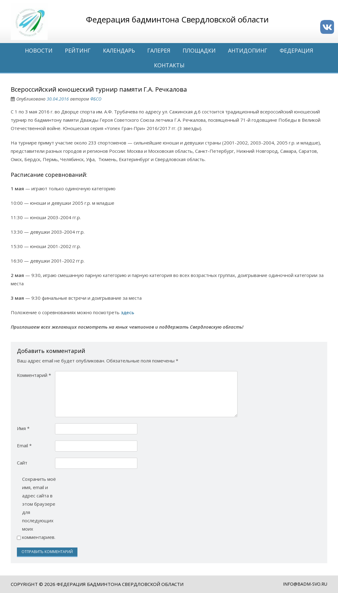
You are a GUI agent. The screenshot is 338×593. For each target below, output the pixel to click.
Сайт (22, 463)
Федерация (296, 50)
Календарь (119, 50)
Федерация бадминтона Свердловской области (120, 584)
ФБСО (95, 99)
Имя (23, 428)
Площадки (199, 50)
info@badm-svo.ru (305, 584)
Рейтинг (78, 50)
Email (24, 445)
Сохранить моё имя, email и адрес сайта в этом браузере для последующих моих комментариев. (39, 508)
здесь (127, 312)
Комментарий (34, 375)
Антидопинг (247, 50)
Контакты (169, 65)
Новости (39, 50)
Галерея (158, 50)
